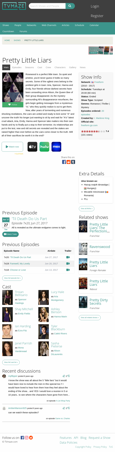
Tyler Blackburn (58, 327)
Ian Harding (23, 326)
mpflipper (13, 376)
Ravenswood (100, 246)
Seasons (29, 67)
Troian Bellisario (21, 293)
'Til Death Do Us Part (29, 218)
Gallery (72, 67)
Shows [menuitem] (6, 25)
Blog (83, 438)
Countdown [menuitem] (8, 31)
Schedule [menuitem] (79, 25)
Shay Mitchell (24, 309)
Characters (60, 67)
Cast (39, 67)
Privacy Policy (100, 447)
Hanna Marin (60, 316)
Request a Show (99, 438)
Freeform (99, 82)
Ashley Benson (56, 310)
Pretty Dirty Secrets (99, 302)
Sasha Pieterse (56, 344)
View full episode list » (12, 278)
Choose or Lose (18, 270)
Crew (48, 67)
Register (97, 16)
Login (95, 6)
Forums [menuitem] (23, 31)
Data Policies (68, 442)
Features (66, 438)
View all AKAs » (87, 208)
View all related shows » (90, 317)
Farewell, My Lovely (20, 263)
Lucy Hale (57, 292)
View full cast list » (11, 362)
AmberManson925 (17, 408)
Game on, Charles (62, 418)
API (76, 438)
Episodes (17, 67)
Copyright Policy (83, 447)
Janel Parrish (23, 343)
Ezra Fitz (22, 330)
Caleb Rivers (60, 333)
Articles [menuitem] (65, 25)
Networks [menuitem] (31, 25)
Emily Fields (24, 313)
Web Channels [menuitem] (49, 25)
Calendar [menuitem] (94, 25)
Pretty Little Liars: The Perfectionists (100, 227)
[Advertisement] (23, 189)
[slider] (93, 131)
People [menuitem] (18, 25)
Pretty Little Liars (99, 264)
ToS (111, 447)
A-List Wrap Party (63, 401)
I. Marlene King (101, 118)
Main (6, 67)
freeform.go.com (89, 125)
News (83, 67)
